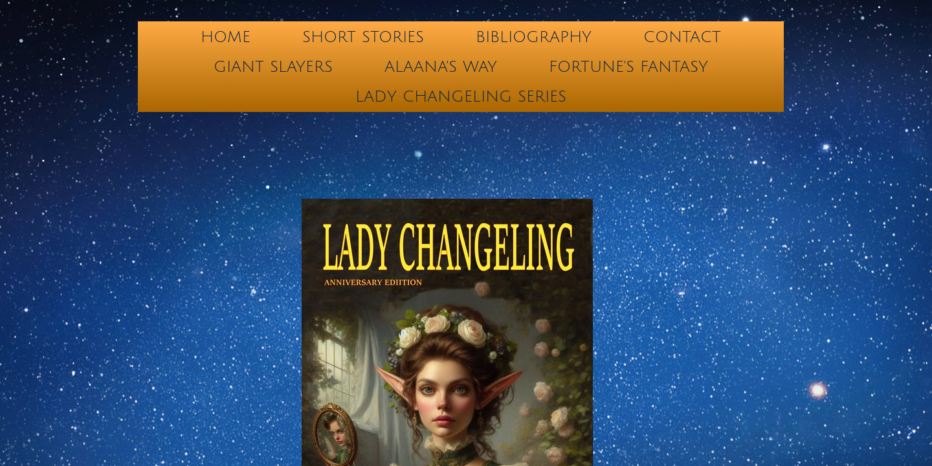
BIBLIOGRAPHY (534, 36)
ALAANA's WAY (440, 66)
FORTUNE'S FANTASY (628, 66)
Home (225, 36)
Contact (682, 36)
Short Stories (363, 36)
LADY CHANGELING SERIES (460, 96)
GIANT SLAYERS (273, 66)
